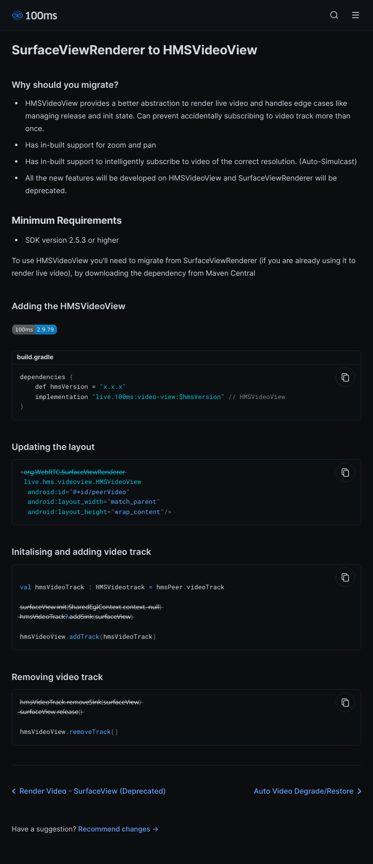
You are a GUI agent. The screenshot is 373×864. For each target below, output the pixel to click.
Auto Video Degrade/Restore (309, 781)
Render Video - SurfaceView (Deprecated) (87, 781)
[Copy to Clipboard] (345, 377)
